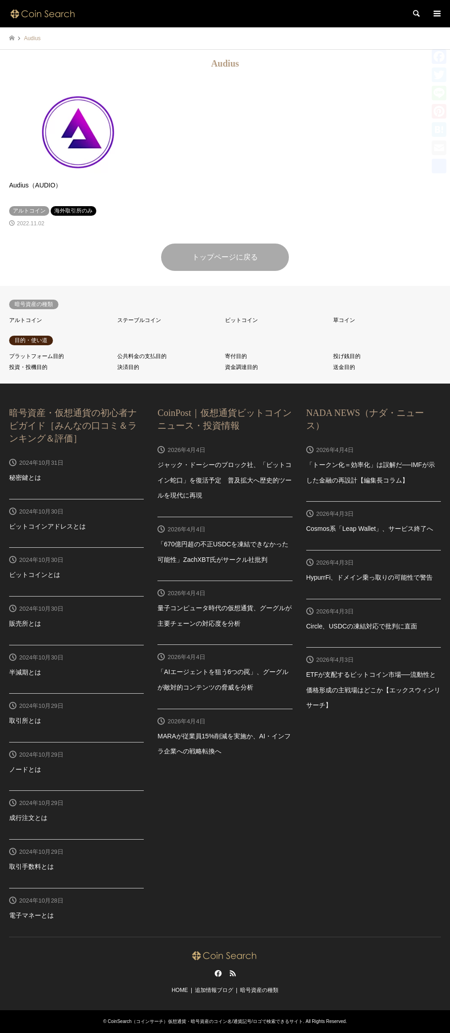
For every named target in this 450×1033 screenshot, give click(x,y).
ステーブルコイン (139, 320)
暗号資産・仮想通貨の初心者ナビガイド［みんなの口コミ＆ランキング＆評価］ (73, 425)
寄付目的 (236, 356)
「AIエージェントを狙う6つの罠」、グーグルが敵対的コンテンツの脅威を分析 (222, 679)
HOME (180, 990)
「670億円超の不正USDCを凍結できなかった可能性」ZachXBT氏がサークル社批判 (222, 551)
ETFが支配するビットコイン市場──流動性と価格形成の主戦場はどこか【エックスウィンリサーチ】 (373, 690)
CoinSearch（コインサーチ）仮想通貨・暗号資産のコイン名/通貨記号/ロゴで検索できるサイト (205, 1021)
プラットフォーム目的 (36, 356)
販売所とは (25, 623)
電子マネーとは (31, 915)
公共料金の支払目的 (142, 356)
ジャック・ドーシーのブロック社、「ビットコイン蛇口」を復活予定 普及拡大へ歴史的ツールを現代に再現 (224, 480)
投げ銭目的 (347, 356)
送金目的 (344, 367)
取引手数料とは (31, 866)
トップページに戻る (225, 257)
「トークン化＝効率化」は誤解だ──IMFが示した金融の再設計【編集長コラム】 (370, 472)
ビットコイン (241, 320)
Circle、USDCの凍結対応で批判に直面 (361, 626)
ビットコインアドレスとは (47, 526)
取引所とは (25, 720)
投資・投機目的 (28, 367)
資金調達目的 (241, 367)
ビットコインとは (34, 574)
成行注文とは (28, 817)
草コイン (344, 320)
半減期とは (25, 672)
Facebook (217, 973)
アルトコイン (25, 320)
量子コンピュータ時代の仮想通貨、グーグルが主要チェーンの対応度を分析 (224, 615)
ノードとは (25, 769)
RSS (233, 973)
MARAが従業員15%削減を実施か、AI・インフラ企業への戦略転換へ (224, 743)
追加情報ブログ (214, 990)
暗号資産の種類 (259, 990)
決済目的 (128, 367)
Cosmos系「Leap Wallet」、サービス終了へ (370, 528)
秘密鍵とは (25, 477)
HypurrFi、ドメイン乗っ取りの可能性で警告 (369, 577)
